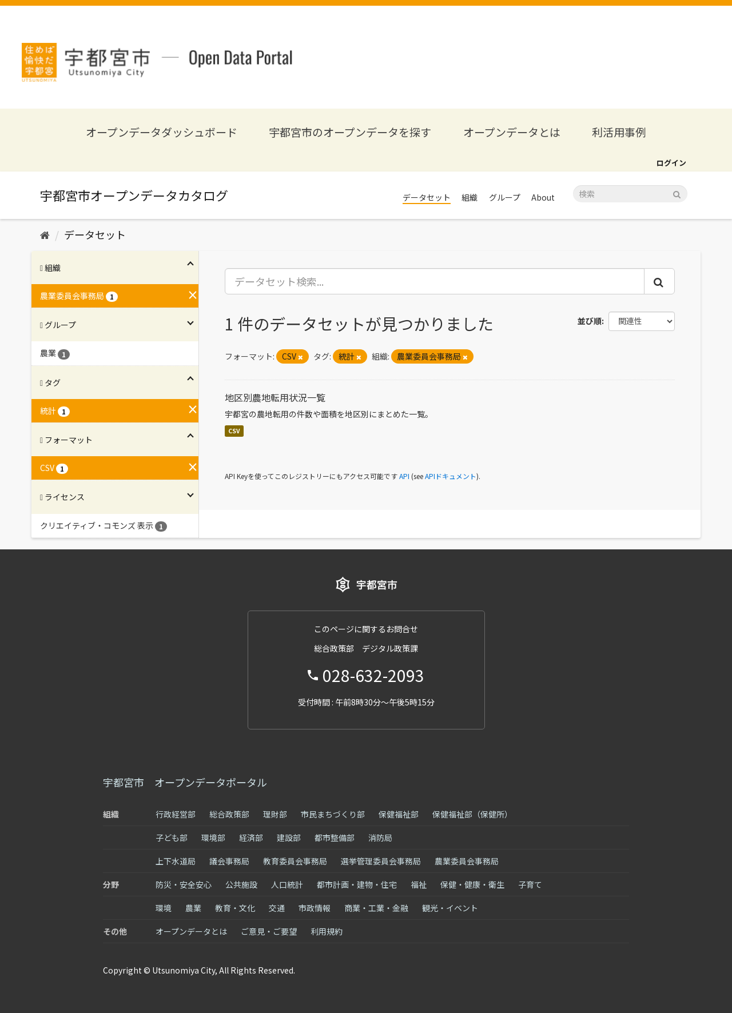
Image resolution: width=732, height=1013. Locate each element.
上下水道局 (176, 861)
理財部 (275, 814)
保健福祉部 (399, 814)
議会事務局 (229, 861)
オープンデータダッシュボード (161, 131)
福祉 (419, 884)
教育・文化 (235, 908)
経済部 (251, 837)
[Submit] (677, 193)
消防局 (380, 837)
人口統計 (287, 884)
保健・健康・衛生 (472, 884)
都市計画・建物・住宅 (357, 884)
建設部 (289, 837)
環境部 (213, 837)
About (543, 197)
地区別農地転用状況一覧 (275, 397)
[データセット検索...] (435, 281)
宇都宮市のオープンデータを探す (350, 131)
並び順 (590, 320)
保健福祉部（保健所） (472, 814)
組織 (470, 197)
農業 (193, 908)
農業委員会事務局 (467, 861)
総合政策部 (229, 814)
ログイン (671, 162)
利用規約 (327, 931)
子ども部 (172, 837)
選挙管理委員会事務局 (381, 861)
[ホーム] (45, 234)
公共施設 (241, 884)
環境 (164, 908)
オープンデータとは (511, 131)
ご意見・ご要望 (269, 931)
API (404, 476)
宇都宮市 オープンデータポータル (185, 782)
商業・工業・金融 (376, 908)
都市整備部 (335, 837)
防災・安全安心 (184, 884)
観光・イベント (450, 908)
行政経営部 (176, 814)
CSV (234, 430)
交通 (277, 908)
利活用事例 (619, 131)
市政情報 (315, 908)
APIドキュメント (450, 476)
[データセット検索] (630, 193)
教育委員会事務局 (295, 861)
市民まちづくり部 (333, 814)
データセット (427, 197)
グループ (504, 197)
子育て (530, 884)
